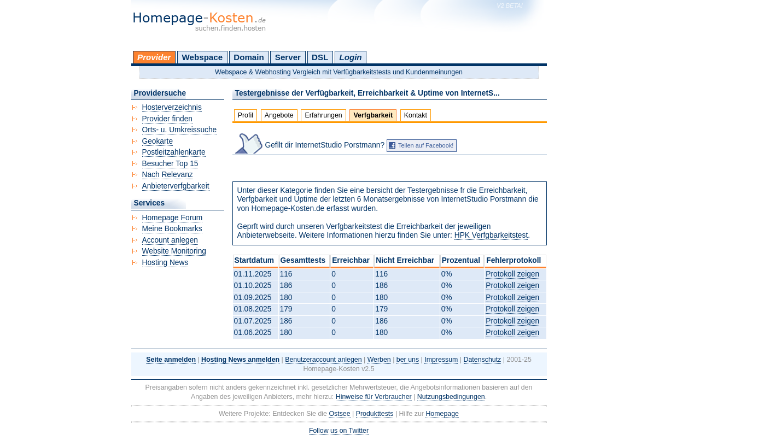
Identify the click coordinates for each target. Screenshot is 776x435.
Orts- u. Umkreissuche (179, 130)
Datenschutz (482, 359)
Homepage (442, 414)
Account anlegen (170, 240)
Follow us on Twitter (339, 430)
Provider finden (167, 119)
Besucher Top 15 (170, 164)
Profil (245, 115)
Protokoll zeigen (512, 274)
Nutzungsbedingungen (451, 397)
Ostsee (339, 414)
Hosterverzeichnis (172, 107)
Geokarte (157, 141)
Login (350, 57)
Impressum (441, 359)
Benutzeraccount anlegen (323, 359)
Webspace (202, 57)
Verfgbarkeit (373, 115)
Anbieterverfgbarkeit (175, 186)
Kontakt (415, 115)
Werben (379, 359)
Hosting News (165, 262)
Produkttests (375, 414)
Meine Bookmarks (172, 229)
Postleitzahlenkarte (174, 152)
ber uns (407, 359)
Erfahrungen (323, 115)
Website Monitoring (174, 251)
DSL (320, 57)
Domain (249, 57)
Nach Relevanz (167, 175)
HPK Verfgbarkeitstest (491, 235)
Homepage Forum (172, 218)
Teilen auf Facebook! (426, 145)
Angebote (279, 115)
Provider (154, 57)
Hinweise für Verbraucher (374, 397)
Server (288, 57)
